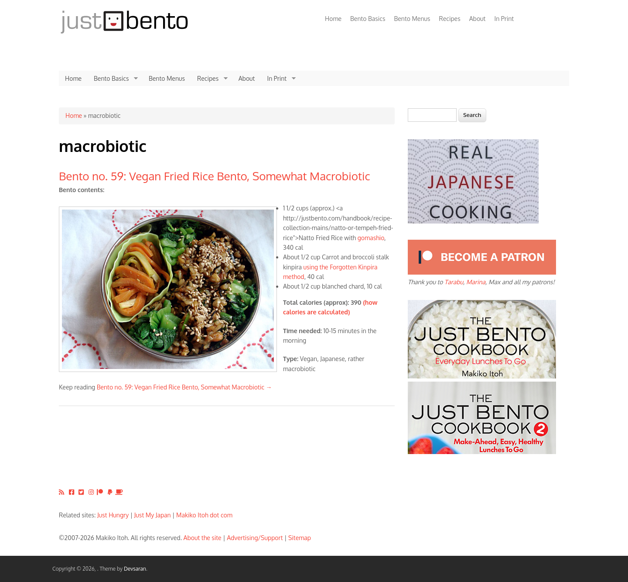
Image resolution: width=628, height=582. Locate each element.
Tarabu (453, 282)
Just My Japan (152, 515)
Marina (475, 282)
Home (333, 18)
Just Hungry (113, 515)
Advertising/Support (255, 537)
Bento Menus (412, 18)
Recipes (450, 18)
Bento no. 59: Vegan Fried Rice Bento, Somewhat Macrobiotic (214, 176)
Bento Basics (367, 18)
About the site (203, 537)
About (477, 18)
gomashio (371, 237)
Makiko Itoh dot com (204, 515)
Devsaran (135, 568)
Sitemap (299, 537)
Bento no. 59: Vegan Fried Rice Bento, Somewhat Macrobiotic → (184, 387)
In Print (504, 18)
